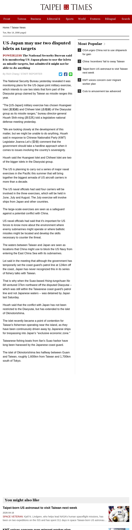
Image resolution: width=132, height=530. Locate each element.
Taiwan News (18, 27)
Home (6, 27)
